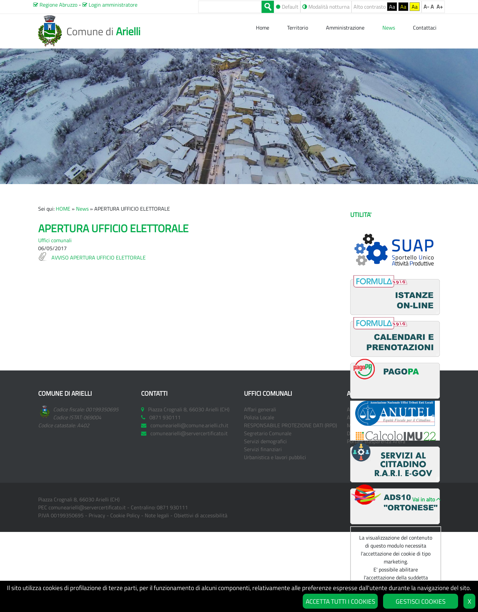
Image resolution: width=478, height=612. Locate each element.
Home (263, 28)
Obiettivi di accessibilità (200, 515)
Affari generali (260, 409)
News (82, 209)
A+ (440, 7)
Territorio (297, 28)
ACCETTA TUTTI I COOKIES (340, 601)
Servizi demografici (265, 441)
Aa (392, 7)
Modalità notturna (326, 7)
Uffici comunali (55, 240)
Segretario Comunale (267, 433)
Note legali (157, 515)
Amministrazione (345, 28)
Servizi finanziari (263, 449)
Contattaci (425, 28)
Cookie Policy (125, 515)
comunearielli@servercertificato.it (87, 507)
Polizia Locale (259, 417)
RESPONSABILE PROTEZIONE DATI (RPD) (290, 425)
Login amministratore (109, 5)
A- (426, 7)
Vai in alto (423, 499)
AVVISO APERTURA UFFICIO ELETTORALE (98, 257)
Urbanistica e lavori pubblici (275, 457)
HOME (63, 209)
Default (287, 7)
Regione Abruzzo (55, 5)
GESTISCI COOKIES (420, 601)
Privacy (97, 515)
